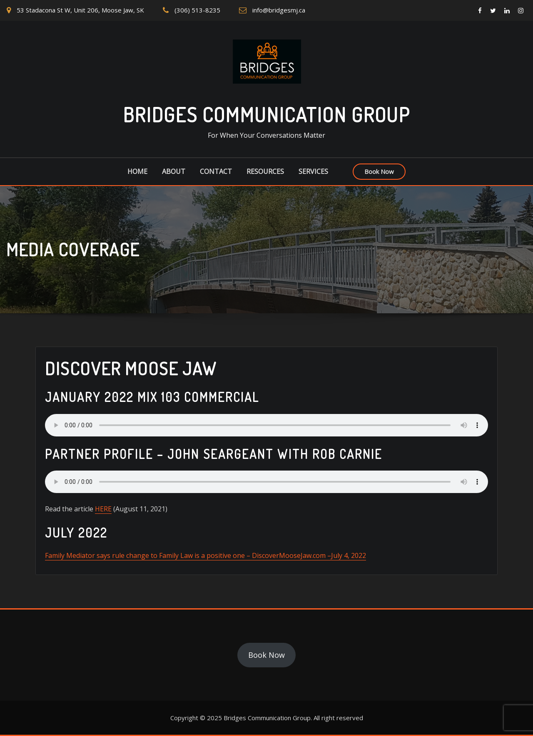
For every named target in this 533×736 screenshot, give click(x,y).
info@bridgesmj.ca (278, 10)
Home (137, 171)
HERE (103, 508)
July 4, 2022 (348, 555)
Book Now (379, 171)
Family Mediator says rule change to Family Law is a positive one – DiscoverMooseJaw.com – (188, 555)
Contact (216, 171)
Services (313, 171)
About (173, 171)
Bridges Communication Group (266, 114)
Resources (265, 171)
